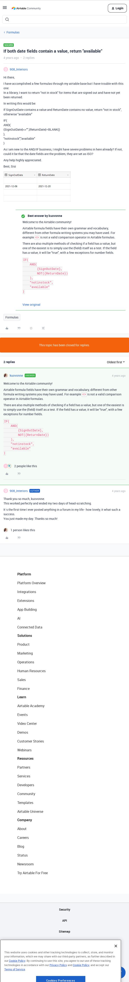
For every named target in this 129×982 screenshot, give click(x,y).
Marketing (25, 653)
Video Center (27, 723)
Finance (23, 688)
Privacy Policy (58, 976)
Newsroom (25, 864)
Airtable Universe (30, 811)
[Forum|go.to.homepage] (26, 8)
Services (23, 776)
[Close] (116, 957)
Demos (22, 732)
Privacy (64, 942)
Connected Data (29, 627)
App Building (27, 609)
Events (22, 714)
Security (64, 909)
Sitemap (64, 931)
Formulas (12, 32)
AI (19, 618)
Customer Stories (30, 741)
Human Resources (31, 671)
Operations (25, 662)
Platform (24, 574)
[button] (4, 9)
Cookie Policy (17, 971)
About (22, 828)
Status (22, 855)
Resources (25, 758)
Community (26, 793)
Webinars (24, 750)
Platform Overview (31, 583)
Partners (23, 767)
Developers (25, 785)
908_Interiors (19, 69)
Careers (23, 837)
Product (23, 644)
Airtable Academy (31, 705)
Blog (20, 846)
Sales (21, 679)
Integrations (26, 591)
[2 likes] (20, 466)
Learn (21, 697)
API (64, 920)
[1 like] (19, 530)
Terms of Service (14, 980)
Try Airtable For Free (32, 873)
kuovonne (16, 375)
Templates (25, 802)
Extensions (25, 600)
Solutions (24, 635)
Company (24, 820)
